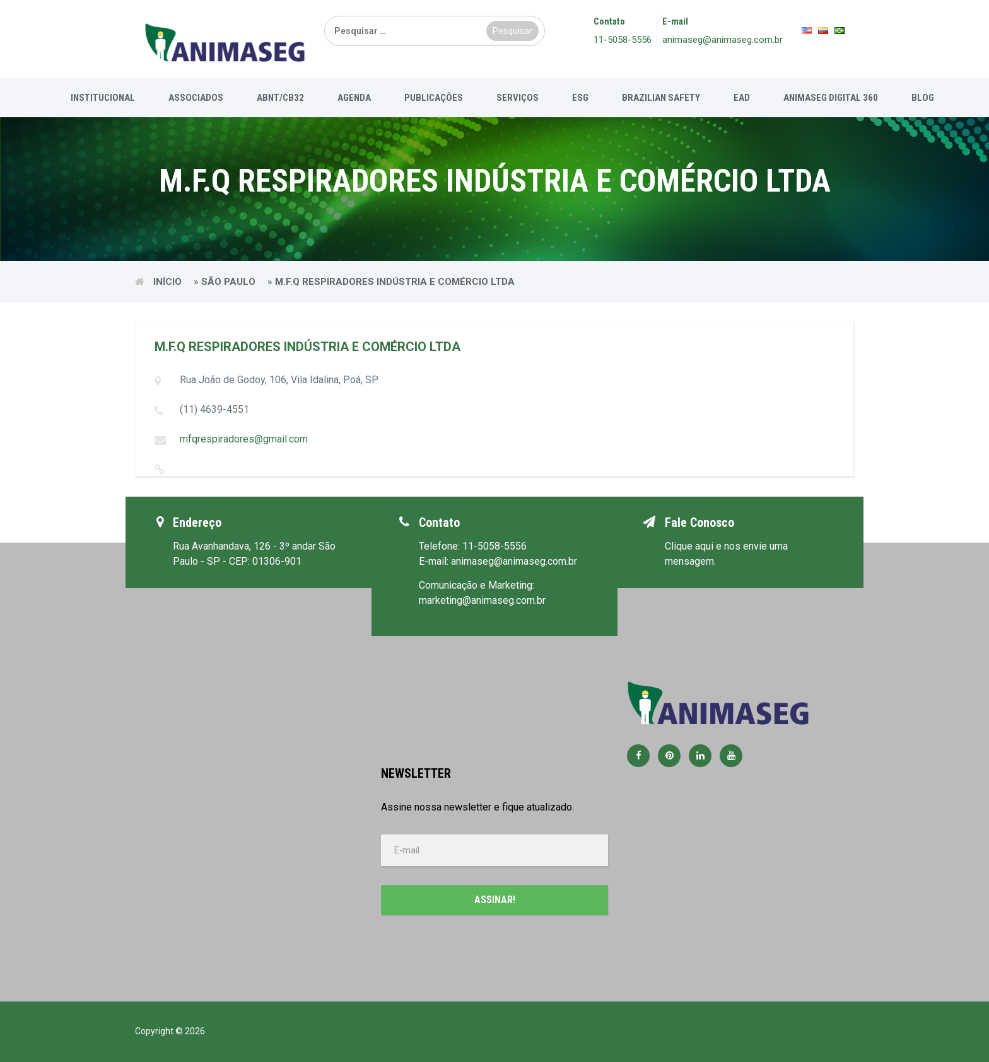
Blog (922, 97)
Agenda (354, 97)
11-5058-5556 (623, 39)
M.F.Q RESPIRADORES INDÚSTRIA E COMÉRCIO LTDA (307, 346)
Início (167, 281)
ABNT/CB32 (280, 97)
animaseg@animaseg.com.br (722, 39)
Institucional (103, 97)
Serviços (517, 97)
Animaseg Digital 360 (830, 97)
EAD (742, 97)
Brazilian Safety (661, 97)
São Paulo (228, 281)
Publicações (433, 97)
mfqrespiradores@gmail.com (244, 439)
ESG (580, 97)
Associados (195, 97)
